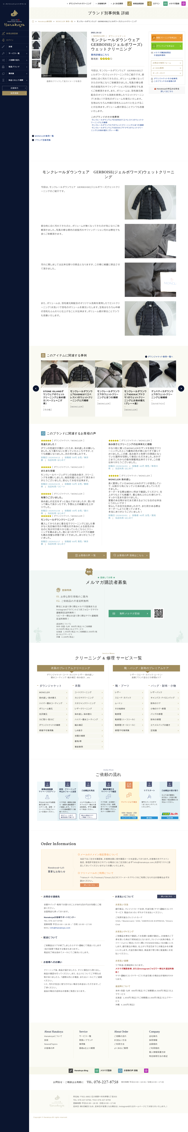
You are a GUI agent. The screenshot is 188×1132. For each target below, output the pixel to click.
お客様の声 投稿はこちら (130, 555)
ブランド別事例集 (43, 140)
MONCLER (44, 692)
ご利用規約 (154, 1048)
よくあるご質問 (121, 1048)
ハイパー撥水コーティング (51, 703)
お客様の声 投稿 (128, 1071)
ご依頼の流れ (120, 1036)
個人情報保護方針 (157, 1052)
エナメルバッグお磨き (160, 725)
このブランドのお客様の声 (165, 81)
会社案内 (153, 1036)
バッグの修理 (157, 714)
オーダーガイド (159, 73)
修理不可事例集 (122, 730)
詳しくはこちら (167, 91)
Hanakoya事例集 (45, 21)
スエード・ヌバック (123, 698)
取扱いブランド (86, 1040)
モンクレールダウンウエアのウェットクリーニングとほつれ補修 (118, 125)
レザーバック (156, 692)
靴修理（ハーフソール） (125, 719)
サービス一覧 (85, 1036)
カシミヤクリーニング (84, 698)
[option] (64, 54)
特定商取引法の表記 (158, 1056)
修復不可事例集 (46, 730)
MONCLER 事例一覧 (64, 21)
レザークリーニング (83, 709)
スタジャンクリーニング (85, 703)
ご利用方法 (119, 1044)
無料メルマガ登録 (130, 613)
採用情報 (14, 93)
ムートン (118, 703)
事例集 (82, 1044)
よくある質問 (118, 4)
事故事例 (79, 747)
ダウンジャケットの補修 (49, 725)
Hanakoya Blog (78, 1071)
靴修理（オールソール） (125, 725)
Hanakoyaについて (53, 1036)
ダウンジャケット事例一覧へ (160, 357)
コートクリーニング (83, 692)
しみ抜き (79, 730)
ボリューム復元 (46, 709)
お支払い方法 (120, 1040)
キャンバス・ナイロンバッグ (163, 698)
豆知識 (154, 730)
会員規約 (153, 1044)
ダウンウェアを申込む (165, 46)
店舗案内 (14, 88)
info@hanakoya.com (60, 928)
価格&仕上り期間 (87, 1048)
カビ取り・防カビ (46, 719)
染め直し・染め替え (47, 698)
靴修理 (118, 714)
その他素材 (120, 709)
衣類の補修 (80, 736)
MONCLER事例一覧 (44, 136)
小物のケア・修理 (158, 709)
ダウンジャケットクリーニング (80, 4)
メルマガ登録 (171, 3)
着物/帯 (78, 741)
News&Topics (50, 1044)
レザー (118, 692)
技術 (46, 1040)
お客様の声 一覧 (87, 555)
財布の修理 (156, 719)
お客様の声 (102, 4)
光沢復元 (43, 714)
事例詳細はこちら (100, 55)
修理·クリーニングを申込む (166, 38)
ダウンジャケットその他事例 (165, 79)
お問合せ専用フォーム (162, 63)
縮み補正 (79, 725)
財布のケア (156, 703)
